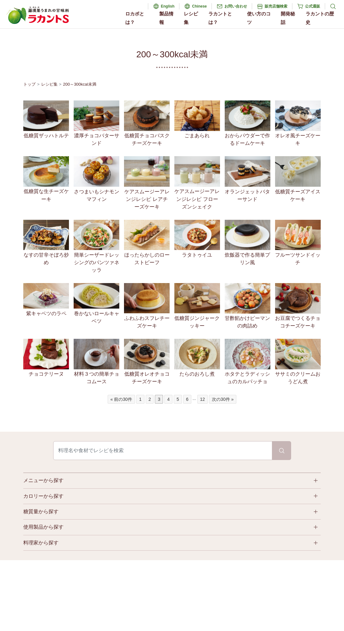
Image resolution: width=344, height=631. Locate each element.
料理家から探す (41, 542)
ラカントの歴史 (320, 18)
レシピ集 (191, 18)
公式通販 (312, 6)
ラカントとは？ (220, 18)
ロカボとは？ (134, 18)
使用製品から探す (43, 527)
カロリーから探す (43, 496)
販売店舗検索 (276, 6)
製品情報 (166, 18)
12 (202, 399)
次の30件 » (223, 399)
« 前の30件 (121, 399)
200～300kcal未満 (79, 84)
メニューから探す (43, 480)
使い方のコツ (259, 18)
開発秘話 (288, 18)
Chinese (199, 6)
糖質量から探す (41, 511)
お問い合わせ (235, 6)
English (167, 6)
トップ (29, 84)
